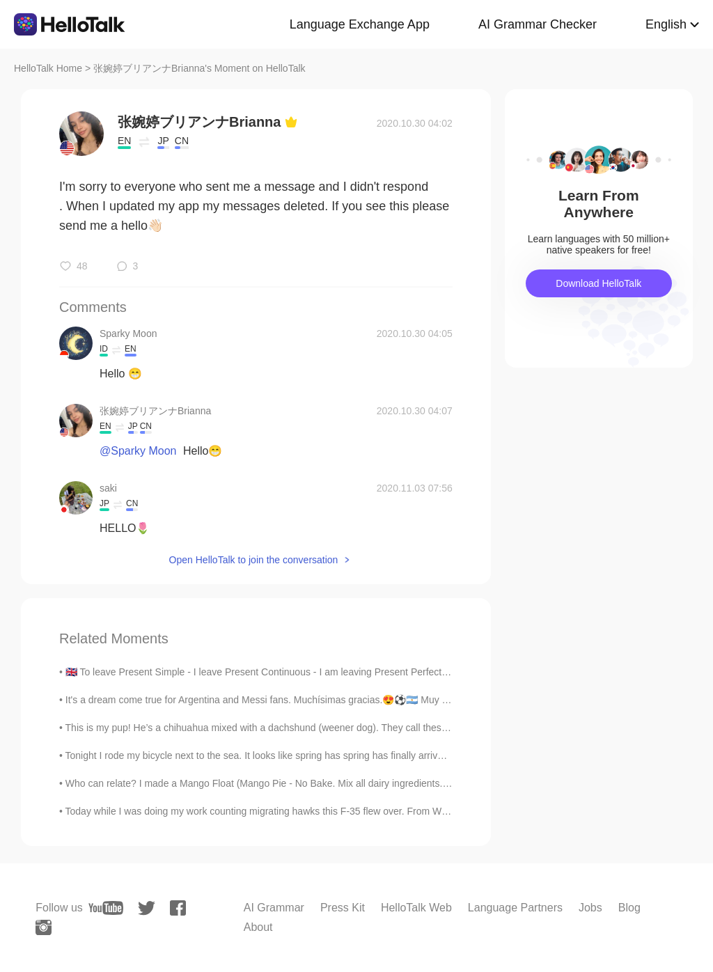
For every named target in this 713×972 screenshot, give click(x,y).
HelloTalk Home (48, 68)
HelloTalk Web (416, 908)
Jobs (590, 908)
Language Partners (515, 908)
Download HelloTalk (598, 283)
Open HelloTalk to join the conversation (253, 559)
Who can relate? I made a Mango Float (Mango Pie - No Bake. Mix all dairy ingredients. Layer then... (282, 783)
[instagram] (44, 927)
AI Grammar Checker (537, 24)
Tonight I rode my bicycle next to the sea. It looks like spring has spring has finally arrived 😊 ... (269, 755)
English (666, 24)
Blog (629, 908)
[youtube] (105, 908)
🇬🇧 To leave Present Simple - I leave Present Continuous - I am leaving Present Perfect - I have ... (276, 671)
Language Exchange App (360, 24)
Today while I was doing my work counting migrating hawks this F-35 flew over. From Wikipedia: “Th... (284, 811)
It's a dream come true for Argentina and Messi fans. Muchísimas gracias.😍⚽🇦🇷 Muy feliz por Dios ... (287, 699)
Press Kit (342, 908)
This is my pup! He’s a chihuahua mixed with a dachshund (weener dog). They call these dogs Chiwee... (290, 727)
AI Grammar (274, 908)
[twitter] (146, 908)
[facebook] (178, 908)
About (258, 927)
